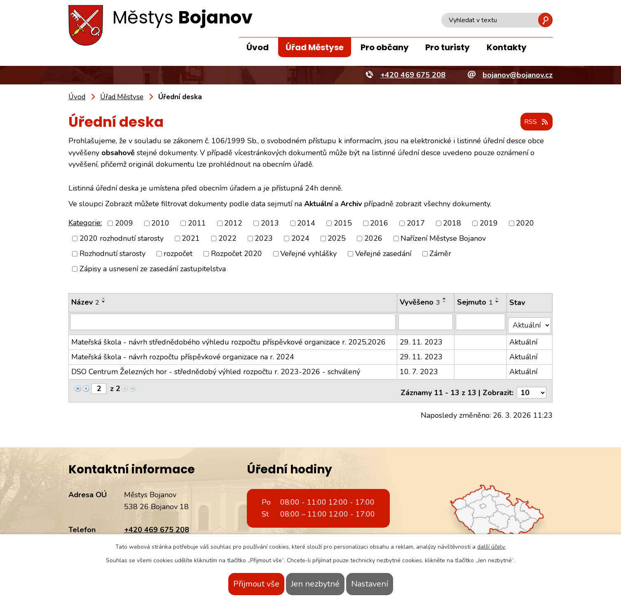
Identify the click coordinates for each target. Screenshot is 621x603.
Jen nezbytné (315, 583)
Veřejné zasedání (383, 254)
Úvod (257, 47)
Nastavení (386, 583)
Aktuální (524, 338)
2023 (264, 239)
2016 (379, 223)
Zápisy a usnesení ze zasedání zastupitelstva (153, 269)
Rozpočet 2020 (236, 254)
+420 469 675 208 (156, 522)
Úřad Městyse (315, 47)
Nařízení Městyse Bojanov (443, 239)
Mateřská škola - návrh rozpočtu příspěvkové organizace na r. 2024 (182, 353)
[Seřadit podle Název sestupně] (103, 302)
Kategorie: (85, 223)
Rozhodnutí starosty (112, 254)
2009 (124, 223)
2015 (343, 223)
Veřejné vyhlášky (308, 254)
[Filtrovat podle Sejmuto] (481, 322)
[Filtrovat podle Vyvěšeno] (426, 322)
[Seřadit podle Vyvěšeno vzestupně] (445, 298)
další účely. (491, 547)
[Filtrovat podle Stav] (530, 321)
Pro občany (385, 47)
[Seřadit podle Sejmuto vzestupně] (497, 298)
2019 (489, 223)
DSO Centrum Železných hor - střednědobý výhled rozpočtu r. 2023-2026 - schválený (215, 368)
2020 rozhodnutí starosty (122, 239)
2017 (416, 223)
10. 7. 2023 (419, 368)
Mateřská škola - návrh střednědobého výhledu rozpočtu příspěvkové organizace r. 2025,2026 (228, 338)
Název (85, 302)
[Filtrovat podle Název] (233, 322)
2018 (452, 223)
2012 (233, 223)
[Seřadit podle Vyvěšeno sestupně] (445, 302)
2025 (337, 239)
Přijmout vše (240, 583)
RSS (534, 123)
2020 (525, 223)
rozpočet (178, 254)
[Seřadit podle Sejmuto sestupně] (497, 302)
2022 (227, 239)
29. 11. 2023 (421, 338)
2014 (306, 223)
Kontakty (507, 47)
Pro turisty (447, 47)
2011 (197, 223)
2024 (300, 239)
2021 (191, 239)
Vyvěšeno (420, 302)
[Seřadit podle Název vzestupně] (103, 298)
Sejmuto (475, 302)
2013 (270, 223)
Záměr (440, 254)
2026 (373, 239)
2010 (160, 223)
